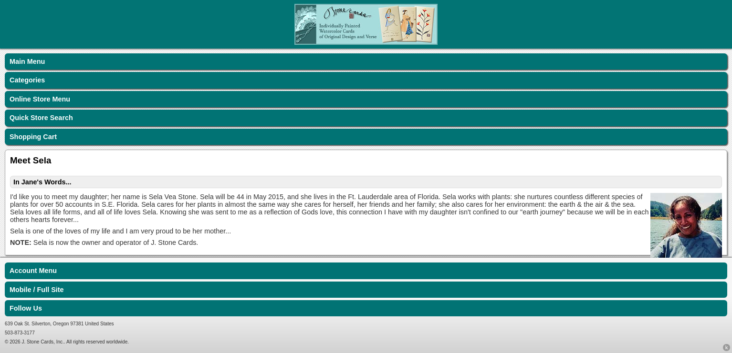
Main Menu (27, 61)
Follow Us (26, 308)
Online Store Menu (40, 99)
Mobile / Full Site (37, 289)
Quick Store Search (41, 117)
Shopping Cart (33, 137)
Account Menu (33, 270)
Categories (27, 80)
